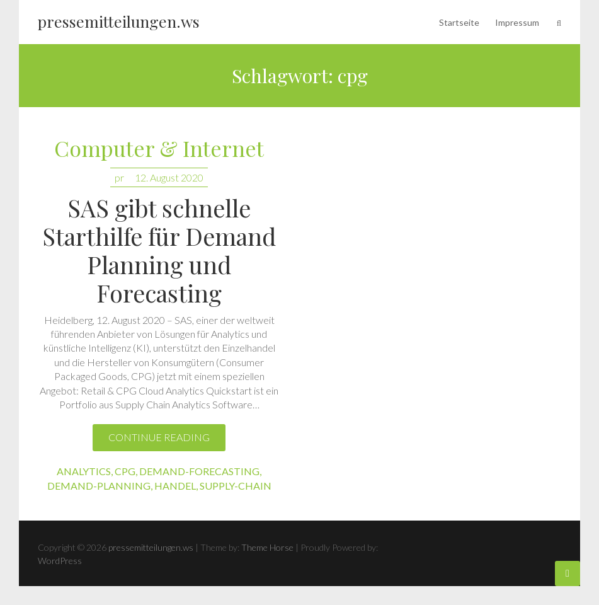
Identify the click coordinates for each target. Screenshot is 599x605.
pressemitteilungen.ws (119, 21)
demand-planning (99, 486)
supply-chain (235, 486)
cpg (125, 471)
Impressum (517, 22)
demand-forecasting (199, 471)
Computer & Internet (159, 149)
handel (175, 486)
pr (119, 177)
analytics (84, 471)
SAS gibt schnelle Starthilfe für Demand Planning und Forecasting (159, 250)
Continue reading (159, 437)
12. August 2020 (169, 177)
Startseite (459, 22)
